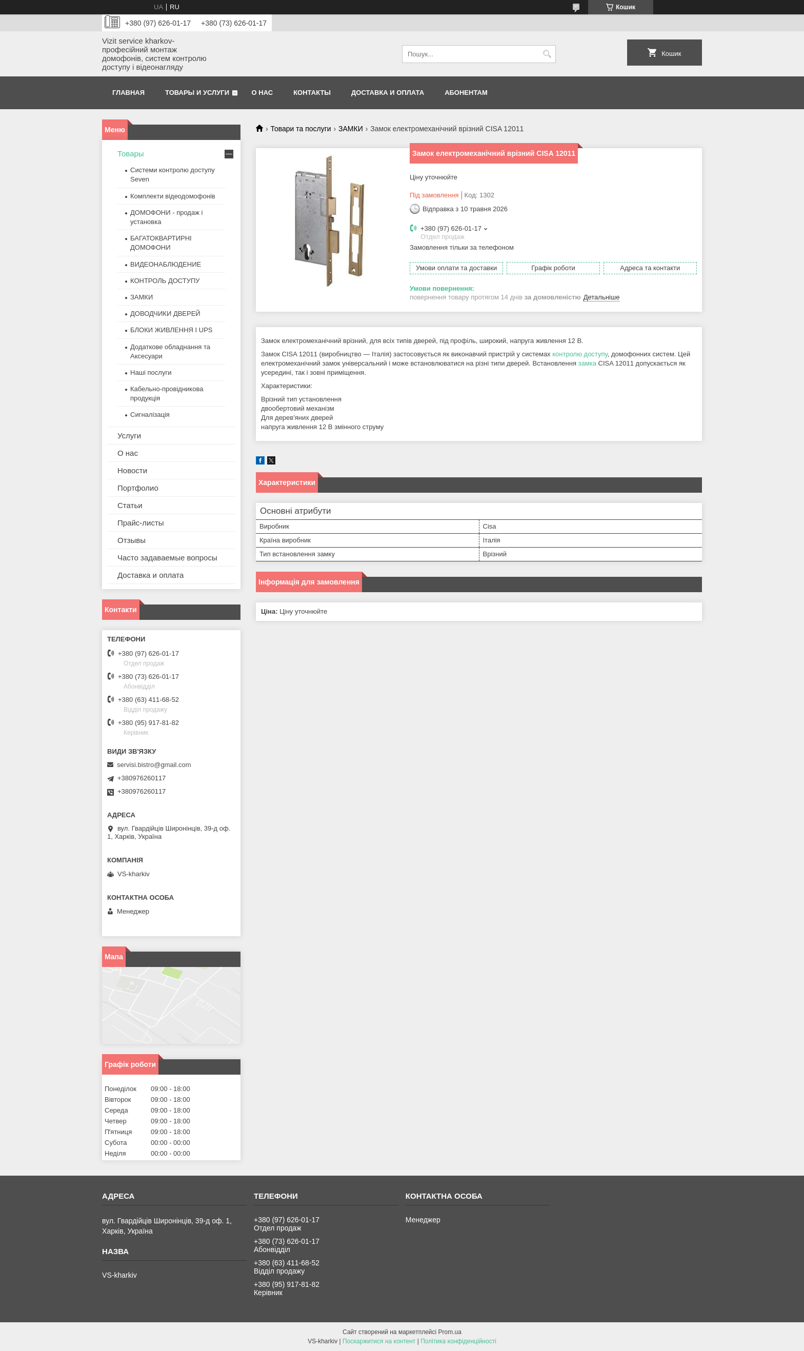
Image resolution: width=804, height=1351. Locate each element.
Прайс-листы (140, 522)
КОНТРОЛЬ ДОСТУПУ (165, 281)
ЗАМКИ (350, 129)
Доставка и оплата (387, 92)
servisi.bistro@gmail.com (154, 765)
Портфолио (137, 487)
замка (587, 363)
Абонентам (466, 92)
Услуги (129, 435)
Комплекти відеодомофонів (172, 196)
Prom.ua (449, 1332)
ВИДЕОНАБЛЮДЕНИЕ (165, 264)
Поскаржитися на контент (379, 1341)
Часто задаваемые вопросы (167, 557)
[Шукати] (547, 54)
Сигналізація (150, 414)
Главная (128, 92)
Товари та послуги (300, 129)
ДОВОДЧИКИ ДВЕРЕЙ (165, 313)
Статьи (130, 505)
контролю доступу (579, 354)
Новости (132, 470)
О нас (262, 92)
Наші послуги (150, 372)
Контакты (312, 92)
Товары (130, 153)
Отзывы (131, 540)
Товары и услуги (197, 92)
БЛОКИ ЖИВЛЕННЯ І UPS (171, 330)
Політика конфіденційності (458, 1341)
